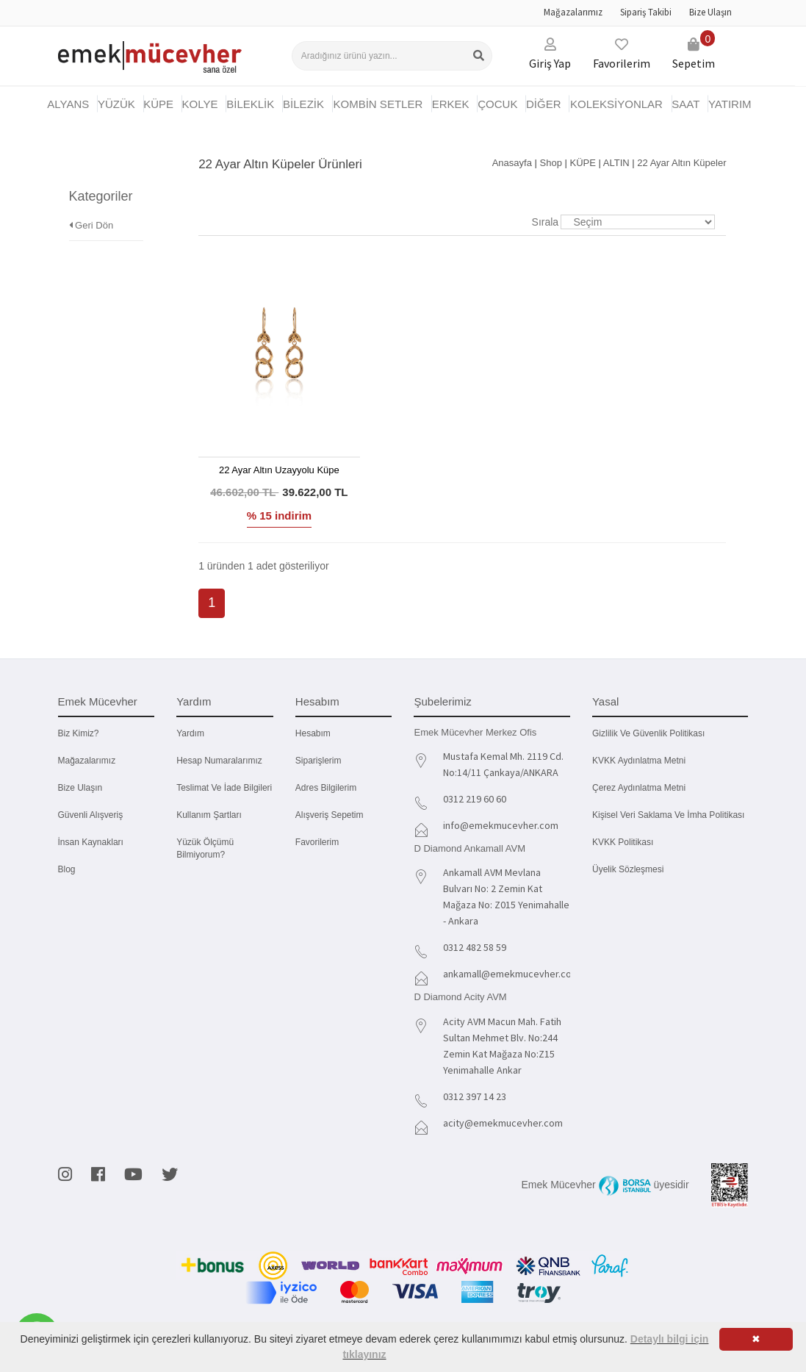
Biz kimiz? (78, 733)
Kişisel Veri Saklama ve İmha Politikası (668, 815)
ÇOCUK (497, 104)
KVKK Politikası (622, 842)
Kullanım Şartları (209, 815)
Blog (67, 869)
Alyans (68, 104)
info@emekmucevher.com (500, 825)
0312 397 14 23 (474, 1096)
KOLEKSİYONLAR (616, 104)
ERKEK (450, 104)
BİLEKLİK (250, 104)
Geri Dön (91, 204)
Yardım (190, 733)
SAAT (685, 104)
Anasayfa (512, 162)
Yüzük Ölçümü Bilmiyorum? (205, 848)
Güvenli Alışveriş (90, 815)
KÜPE (158, 104)
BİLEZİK (303, 104)
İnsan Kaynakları (90, 842)
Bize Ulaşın (710, 12)
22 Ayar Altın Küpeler (681, 162)
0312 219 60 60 (474, 798)
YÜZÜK (116, 104)
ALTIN (616, 162)
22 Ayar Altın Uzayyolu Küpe (279, 469)
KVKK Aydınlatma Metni (639, 760)
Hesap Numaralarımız (219, 760)
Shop (551, 162)
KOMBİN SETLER (378, 104)
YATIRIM (730, 104)
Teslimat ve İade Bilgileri (224, 788)
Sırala (545, 222)
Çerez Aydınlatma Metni (639, 788)
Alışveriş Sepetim (329, 815)
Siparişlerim (318, 760)
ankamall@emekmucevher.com (511, 973)
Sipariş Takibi (646, 12)
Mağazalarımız (573, 12)
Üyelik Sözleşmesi (627, 869)
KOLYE (200, 104)
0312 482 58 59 (474, 947)
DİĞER (543, 104)
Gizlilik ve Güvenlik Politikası (648, 733)
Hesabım (313, 733)
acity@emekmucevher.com (503, 1122)
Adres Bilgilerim (325, 788)
